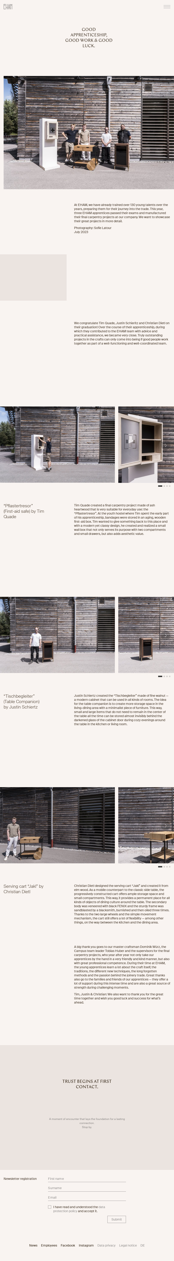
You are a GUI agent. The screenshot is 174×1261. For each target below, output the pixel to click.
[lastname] (87, 1189)
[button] (165, 448)
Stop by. (87, 1130)
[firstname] (87, 1179)
